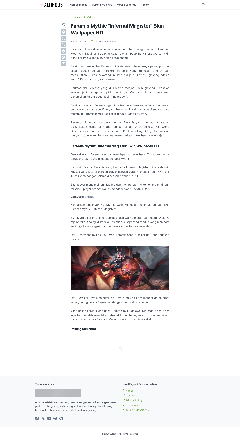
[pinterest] (63, 57)
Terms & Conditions (136, 409)
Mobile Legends (126, 4)
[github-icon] (61, 419)
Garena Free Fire (102, 4)
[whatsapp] (63, 44)
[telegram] (63, 51)
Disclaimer (130, 405)
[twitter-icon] (43, 419)
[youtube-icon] (49, 419)
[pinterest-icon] (55, 419)
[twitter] (63, 38)
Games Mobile (78, 4)
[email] (63, 63)
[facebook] (63, 32)
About (128, 390)
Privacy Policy (132, 400)
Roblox (145, 4)
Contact (129, 395)
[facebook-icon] (37, 419)
